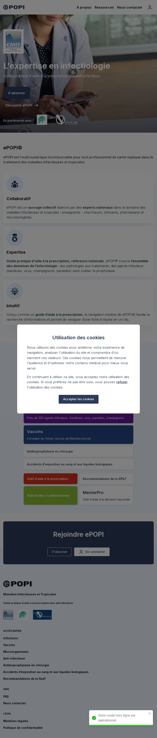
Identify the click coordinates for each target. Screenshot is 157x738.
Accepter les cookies (79, 399)
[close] (151, 714)
